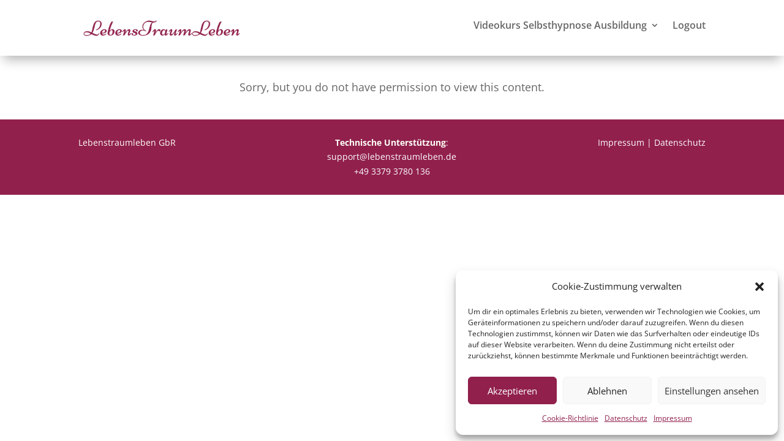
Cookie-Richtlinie (570, 418)
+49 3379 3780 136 (392, 171)
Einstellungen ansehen (712, 391)
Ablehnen (607, 391)
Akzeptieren (512, 391)
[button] (759, 287)
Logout (689, 26)
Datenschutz (626, 418)
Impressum (673, 418)
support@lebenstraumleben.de (391, 156)
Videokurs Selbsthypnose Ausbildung (560, 26)
